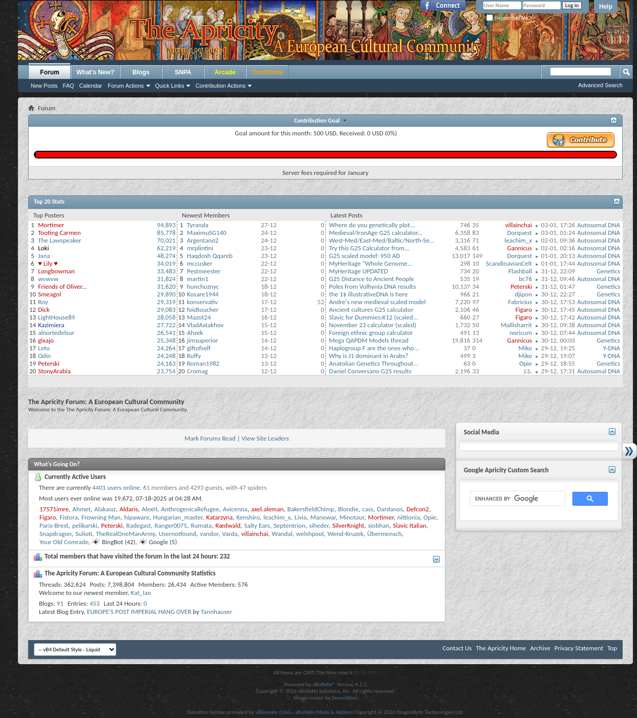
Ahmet (81, 509)
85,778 (166, 232)
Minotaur (351, 517)
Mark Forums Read (210, 438)
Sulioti (83, 533)
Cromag (197, 371)
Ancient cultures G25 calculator (371, 309)
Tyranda (198, 225)
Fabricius (520, 302)
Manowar (323, 517)
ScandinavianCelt (509, 263)
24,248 (166, 356)
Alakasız (105, 509)
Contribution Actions (220, 86)
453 (95, 603)
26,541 (166, 332)
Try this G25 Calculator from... (369, 248)
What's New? (95, 72)
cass (368, 509)
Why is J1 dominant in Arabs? (368, 356)
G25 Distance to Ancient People (371, 279)
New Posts (44, 86)
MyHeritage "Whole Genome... (371, 263)
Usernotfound (177, 533)
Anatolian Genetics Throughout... (373, 363)
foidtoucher (203, 309)
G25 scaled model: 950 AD (364, 256)
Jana (44, 256)
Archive (540, 648)
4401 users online (116, 487)
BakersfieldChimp (311, 509)
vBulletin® (324, 684)
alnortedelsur (56, 332)
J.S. (527, 371)
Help (605, 6)
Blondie (348, 509)
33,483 (166, 271)
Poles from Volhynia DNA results (372, 286)
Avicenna (235, 509)
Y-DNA (611, 348)
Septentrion (289, 525)
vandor (209, 533)
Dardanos (390, 509)
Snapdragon (55, 533)
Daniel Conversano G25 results (370, 371)
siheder (318, 525)
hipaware (136, 517)
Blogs (141, 72)
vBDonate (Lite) (273, 712)
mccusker (200, 263)
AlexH (150, 509)
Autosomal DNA (598, 225)
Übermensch (384, 533)
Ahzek (195, 332)
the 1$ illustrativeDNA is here (368, 294)
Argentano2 (203, 240)
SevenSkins (344, 697)
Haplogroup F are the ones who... (374, 348)
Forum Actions (125, 86)
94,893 (166, 225)
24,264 (166, 348)
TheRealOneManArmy (125, 533)
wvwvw (48, 279)
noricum (520, 332)
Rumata (201, 525)
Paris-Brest (53, 525)
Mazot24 (199, 317)
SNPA (183, 72)
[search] (516, 499)
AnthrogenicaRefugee (190, 509)
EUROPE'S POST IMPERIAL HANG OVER (139, 611)
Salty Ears (257, 525)
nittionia (408, 517)
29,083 (166, 309)
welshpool (310, 533)
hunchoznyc (203, 286)
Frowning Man (100, 517)
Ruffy (194, 356)
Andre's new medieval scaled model (377, 302)
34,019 (166, 263)
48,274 (166, 256)
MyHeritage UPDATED (358, 271)
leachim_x (518, 240)
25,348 (166, 340)
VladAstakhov (205, 325)
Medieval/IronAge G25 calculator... (375, 232)
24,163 (166, 363)
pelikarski (84, 525)
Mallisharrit (516, 325)
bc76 (525, 279)
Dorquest (519, 232)
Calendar (90, 86)
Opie (525, 363)
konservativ (202, 302)
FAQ (68, 86)
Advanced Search (600, 85)
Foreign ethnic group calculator (371, 332)
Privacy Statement (578, 648)
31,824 (166, 279)
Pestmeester (204, 271)
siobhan (378, 525)
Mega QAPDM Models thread (368, 340)
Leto (44, 348)
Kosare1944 (203, 294)
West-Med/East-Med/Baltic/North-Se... (382, 240)
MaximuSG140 (207, 232)
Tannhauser (216, 611)
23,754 (166, 371)
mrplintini (200, 248)
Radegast (138, 525)
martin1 (198, 279)
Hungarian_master (178, 517)
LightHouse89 (56, 317)
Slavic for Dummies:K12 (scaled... (373, 317)
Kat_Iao (141, 592)
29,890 (166, 294)
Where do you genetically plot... (372, 225)
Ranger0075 (171, 525)
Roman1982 (203, 363)
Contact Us (457, 648)
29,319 (166, 302)
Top (612, 648)
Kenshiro (248, 517)
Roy (43, 302)
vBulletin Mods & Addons (324, 712)
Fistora (68, 517)
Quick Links (169, 86)
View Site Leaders (265, 438)
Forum (49, 72)
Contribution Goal (318, 120)
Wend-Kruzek (345, 533)
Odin (44, 356)
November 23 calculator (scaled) (372, 325)
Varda (229, 533)
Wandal (282, 533)
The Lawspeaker (59, 240)
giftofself (199, 348)
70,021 (166, 240)
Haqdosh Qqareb (210, 256)
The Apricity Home (501, 648)
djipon (523, 294)
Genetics (608, 271)
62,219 (166, 248)
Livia (301, 517)
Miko (525, 348)
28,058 (166, 317)
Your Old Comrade (64, 542)
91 (60, 603)
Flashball (520, 271)
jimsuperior (202, 340)
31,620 (166, 286)
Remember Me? (508, 18)
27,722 (166, 325)
